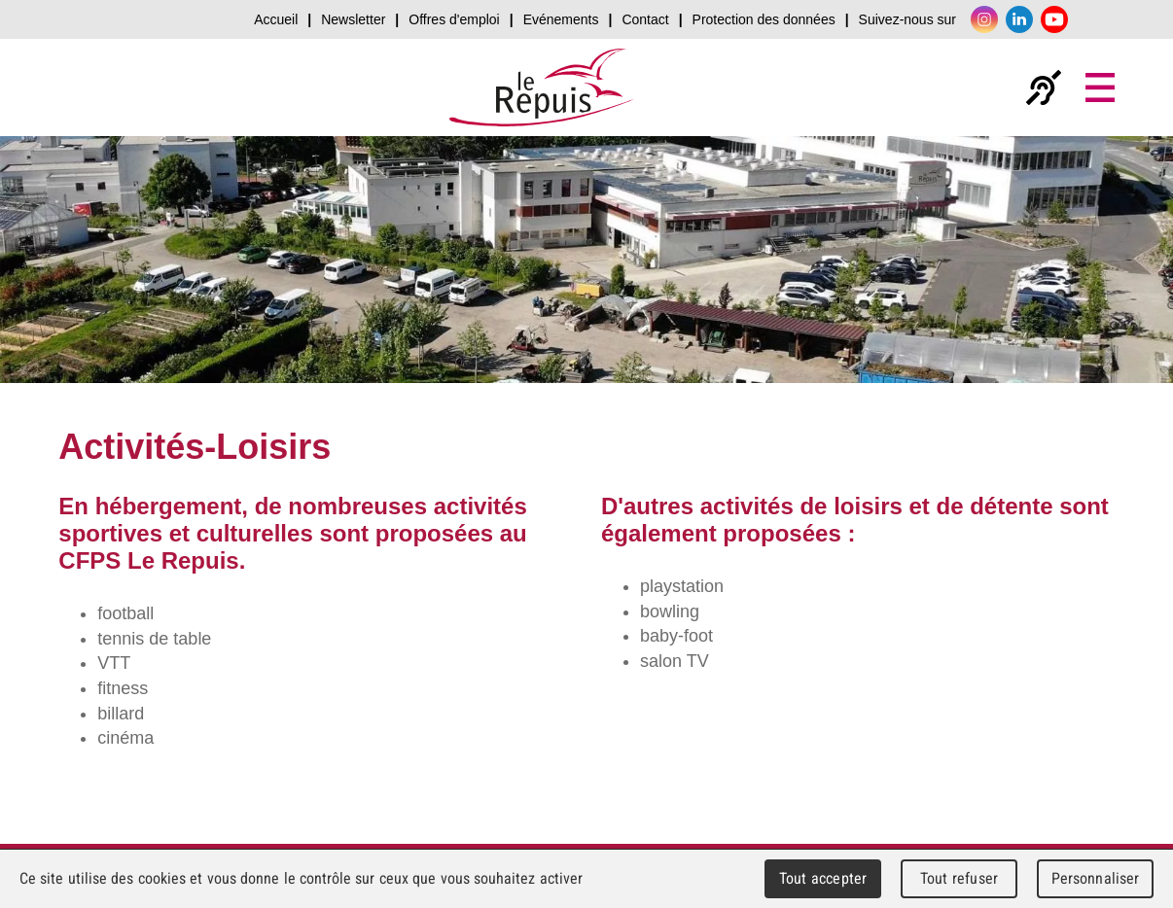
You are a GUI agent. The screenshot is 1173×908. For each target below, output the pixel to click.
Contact (645, 19)
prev (56, 272)
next (1116, 272)
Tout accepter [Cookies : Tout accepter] (823, 878)
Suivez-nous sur (907, 19)
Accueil (276, 19)
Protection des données (764, 19)
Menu (1100, 87)
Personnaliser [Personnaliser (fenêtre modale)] (1095, 878)
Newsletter (353, 19)
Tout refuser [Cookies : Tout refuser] (959, 878)
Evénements (561, 19)
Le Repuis (541, 87)
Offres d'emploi (454, 19)
